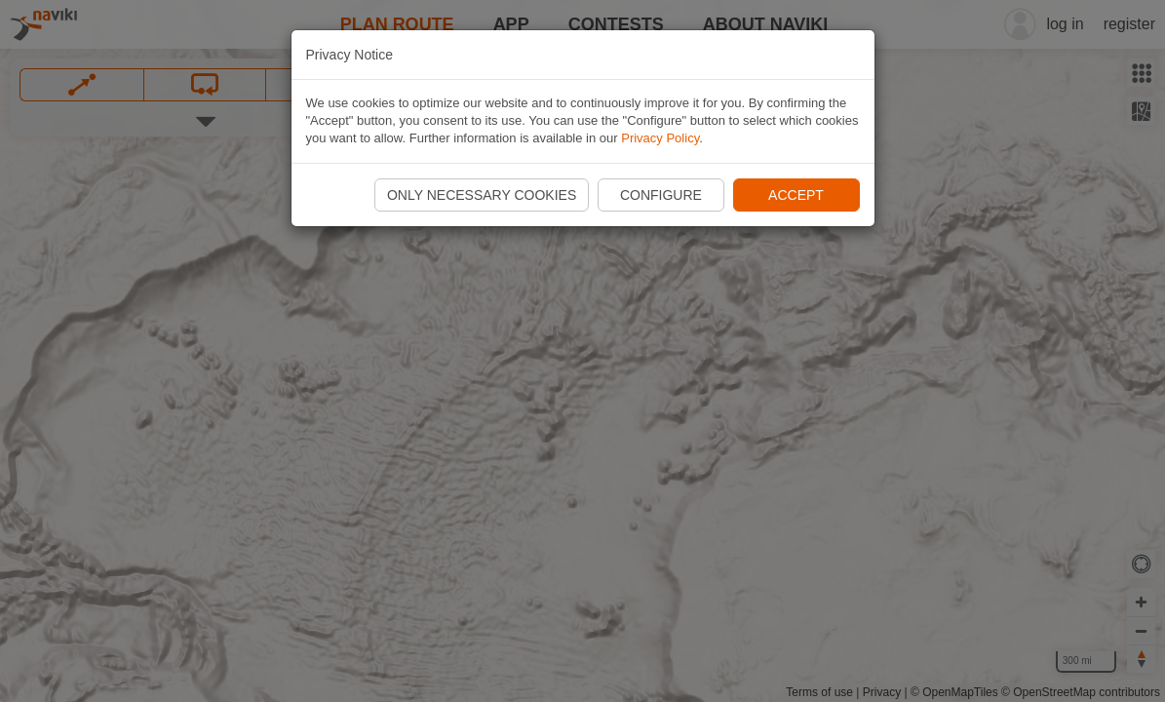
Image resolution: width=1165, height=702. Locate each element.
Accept (796, 195)
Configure (661, 195)
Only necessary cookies (481, 195)
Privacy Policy (660, 138)
